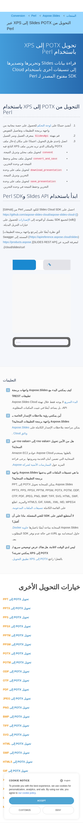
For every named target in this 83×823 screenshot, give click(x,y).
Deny (58, 810)
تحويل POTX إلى (16, 599)
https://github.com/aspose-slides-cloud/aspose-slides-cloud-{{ (40, 214)
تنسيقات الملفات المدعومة (28, 507)
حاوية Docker (20, 527)
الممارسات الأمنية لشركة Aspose (32, 464)
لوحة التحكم (44, 125)
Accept (41, 800)
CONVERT (24, 264)
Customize (25, 810)
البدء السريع (71, 401)
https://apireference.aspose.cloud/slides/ (53, 237)
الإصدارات (24, 219)
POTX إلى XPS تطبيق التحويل (30, 559)
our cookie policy (27, 793)
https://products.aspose (17, 242)
